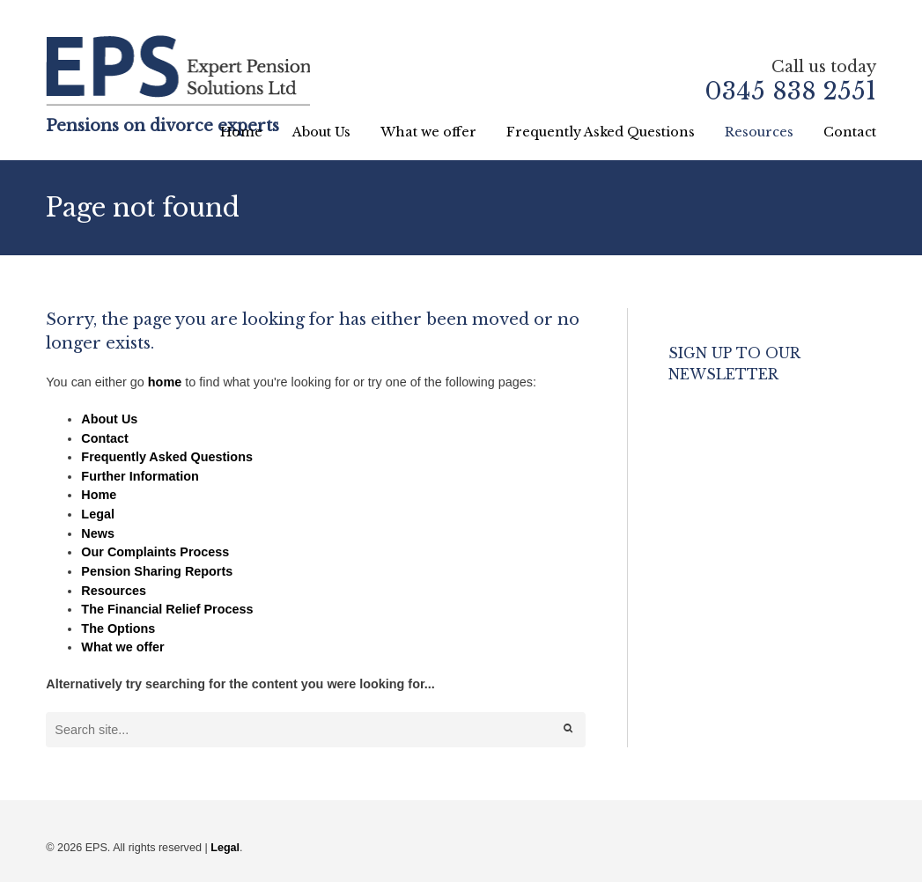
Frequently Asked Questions (600, 132)
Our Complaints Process (155, 552)
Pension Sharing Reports (156, 571)
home (164, 382)
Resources (759, 132)
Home (241, 132)
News (97, 533)
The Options (118, 628)
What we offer (428, 132)
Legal (97, 514)
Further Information (140, 476)
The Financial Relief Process (167, 609)
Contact (849, 132)
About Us (321, 132)
